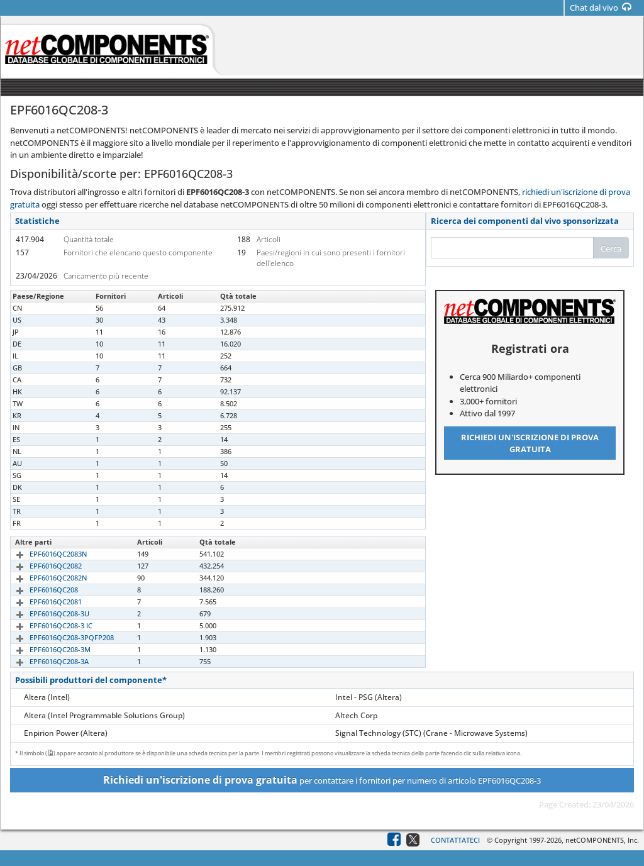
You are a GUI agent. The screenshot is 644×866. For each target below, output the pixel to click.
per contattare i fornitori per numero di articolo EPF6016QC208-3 (322, 780)
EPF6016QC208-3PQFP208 (57, 637)
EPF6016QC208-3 (42, 308)
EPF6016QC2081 (41, 601)
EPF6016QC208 (39, 589)
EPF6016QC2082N (43, 577)
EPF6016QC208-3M (45, 649)
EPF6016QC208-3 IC (46, 625)
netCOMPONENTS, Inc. (602, 840)
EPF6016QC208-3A (44, 661)
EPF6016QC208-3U (45, 613)
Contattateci (455, 840)
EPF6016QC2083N (43, 553)
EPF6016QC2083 (41, 331)
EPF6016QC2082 (41, 565)
